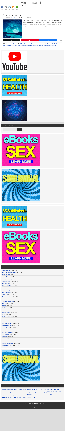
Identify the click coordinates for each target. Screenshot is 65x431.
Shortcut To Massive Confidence (9, 272)
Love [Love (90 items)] (18, 395)
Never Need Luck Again (7, 296)
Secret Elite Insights (6, 292)
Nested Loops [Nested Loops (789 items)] (54, 395)
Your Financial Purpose (6, 290)
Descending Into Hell (12, 15)
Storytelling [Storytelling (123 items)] (28, 397)
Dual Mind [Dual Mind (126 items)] (46, 389)
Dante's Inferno (24, 43)
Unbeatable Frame (6, 299)
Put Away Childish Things (7, 279)
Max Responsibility (6, 316)
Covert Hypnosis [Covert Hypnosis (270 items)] (39, 389)
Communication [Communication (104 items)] (26, 389)
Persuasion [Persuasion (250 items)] (5, 397)
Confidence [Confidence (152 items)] (31, 389)
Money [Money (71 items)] (47, 395)
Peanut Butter (14, 45)
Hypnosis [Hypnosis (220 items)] (36, 392)
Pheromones (20, 45)
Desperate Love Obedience (7, 343)
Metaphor (58, 43)
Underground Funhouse (51, 45)
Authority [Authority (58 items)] (18, 389)
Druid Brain (4, 305)
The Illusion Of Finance (7, 287)
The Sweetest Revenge (7, 321)
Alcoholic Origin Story (6, 270)
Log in (43, 403)
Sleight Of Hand (37, 45)
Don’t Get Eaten (5, 283)
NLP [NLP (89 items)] (60, 395)
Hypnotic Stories (40, 43)
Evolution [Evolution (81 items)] (12, 392)
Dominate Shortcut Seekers (8, 301)
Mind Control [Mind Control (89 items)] (43, 395)
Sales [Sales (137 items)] (9, 397)
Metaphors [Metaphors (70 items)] (34, 395)
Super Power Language (7, 332)
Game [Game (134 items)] (19, 392)
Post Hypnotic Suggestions (28, 45)
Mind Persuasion (32, 2)
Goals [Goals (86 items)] (21, 392)
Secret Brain (4, 303)
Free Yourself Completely (7, 323)
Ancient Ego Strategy (6, 341)
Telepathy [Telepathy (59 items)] (43, 397)
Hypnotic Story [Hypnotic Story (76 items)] (42, 392)
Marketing (49, 43)
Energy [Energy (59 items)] (10, 392)
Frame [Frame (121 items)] (16, 392)
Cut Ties (3, 314)
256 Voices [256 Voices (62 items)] (3, 389)
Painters (10, 45)
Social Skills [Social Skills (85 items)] (23, 397)
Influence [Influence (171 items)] (4, 395)
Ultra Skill (4, 307)
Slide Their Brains (5, 330)
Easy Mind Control (6, 327)
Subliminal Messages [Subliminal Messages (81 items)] (34, 397)
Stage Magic (43, 45)
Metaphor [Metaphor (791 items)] (28, 395)
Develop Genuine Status (7, 285)
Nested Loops (5, 45)
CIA (20, 43)
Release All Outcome (6, 276)
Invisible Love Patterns (7, 319)
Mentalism (54, 43)
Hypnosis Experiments (31, 43)
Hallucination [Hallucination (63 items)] (25, 392)
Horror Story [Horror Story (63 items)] (32, 392)
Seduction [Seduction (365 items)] (17, 397)
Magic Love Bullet (6, 338)
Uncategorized (11, 43)
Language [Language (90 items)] (12, 395)
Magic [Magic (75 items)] (21, 395)
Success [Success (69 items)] (40, 397)
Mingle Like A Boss (6, 274)
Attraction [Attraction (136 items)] (14, 389)
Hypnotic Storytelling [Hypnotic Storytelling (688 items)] (53, 392)
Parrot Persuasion (5, 334)
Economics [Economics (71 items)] (51, 389)
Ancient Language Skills (7, 325)
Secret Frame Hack (6, 312)
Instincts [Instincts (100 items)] (8, 395)
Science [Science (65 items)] (12, 397)
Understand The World (6, 281)
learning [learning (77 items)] (15, 395)
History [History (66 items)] (28, 392)
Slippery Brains (5, 336)
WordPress (38, 403)
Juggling (45, 43)
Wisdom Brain (5, 294)
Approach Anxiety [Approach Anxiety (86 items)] (8, 389)
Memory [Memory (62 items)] (23, 395)
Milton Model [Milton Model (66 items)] (39, 395)
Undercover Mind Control (7, 345)
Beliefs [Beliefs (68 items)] (21, 389)
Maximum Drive (5, 310)
